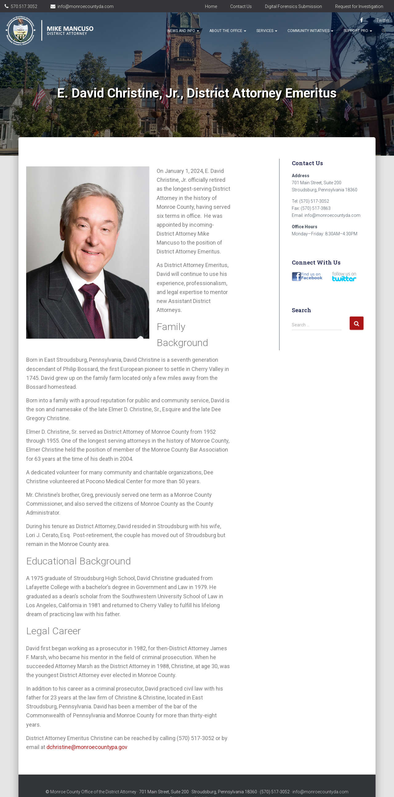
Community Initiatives (310, 31)
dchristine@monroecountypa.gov (87, 747)
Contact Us (241, 6)
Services (266, 31)
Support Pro (358, 31)
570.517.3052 (24, 6)
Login (219, 786)
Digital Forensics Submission (293, 6)
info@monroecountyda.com (86, 6)
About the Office (227, 31)
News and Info (183, 31)
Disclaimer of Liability (190, 786)
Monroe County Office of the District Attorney (93, 779)
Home (211, 6)
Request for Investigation (359, 6)
